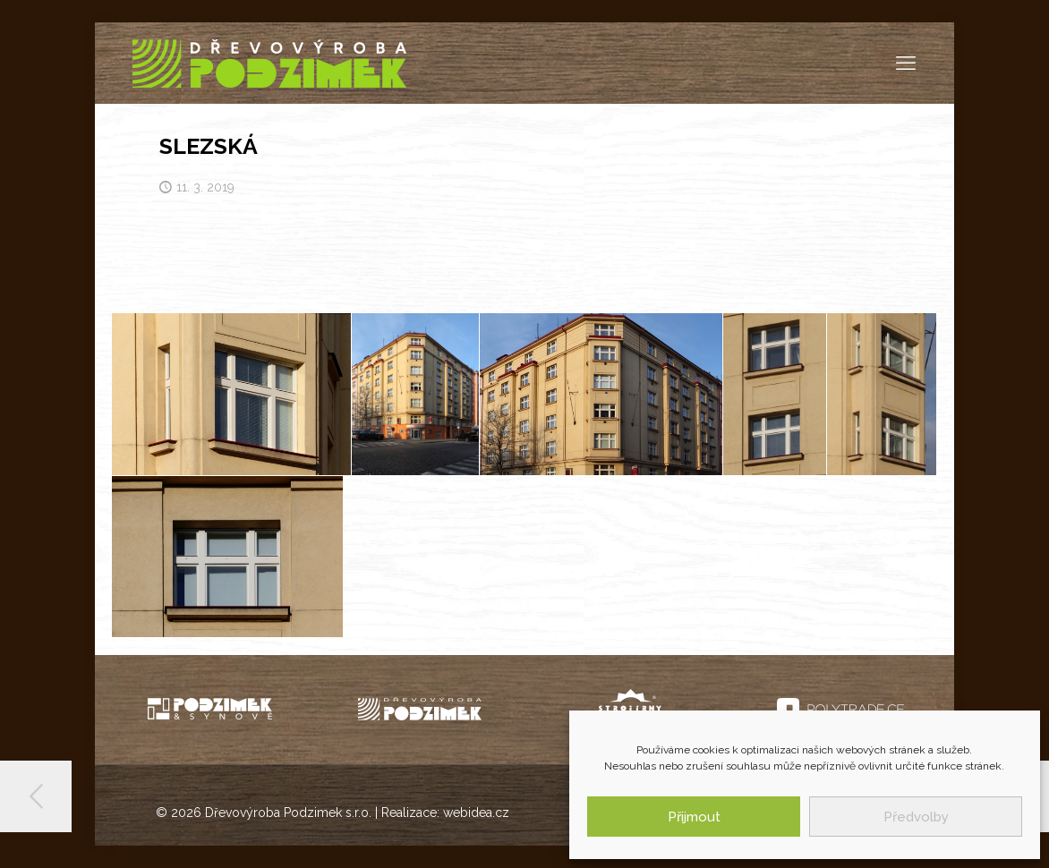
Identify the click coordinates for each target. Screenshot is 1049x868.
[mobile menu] (906, 62)
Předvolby (916, 817)
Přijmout (694, 817)
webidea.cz (476, 812)
